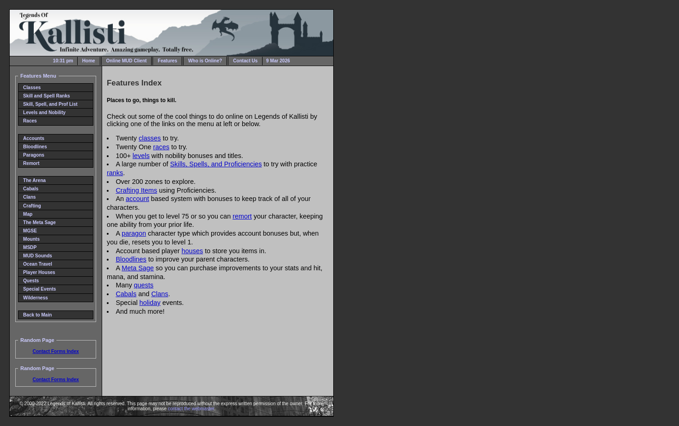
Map (27, 214)
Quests (31, 280)
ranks (115, 172)
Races (30, 120)
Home (88, 60)
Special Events (39, 289)
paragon (134, 233)
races (161, 147)
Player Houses (39, 272)
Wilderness (35, 297)
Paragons (33, 155)
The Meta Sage (39, 222)
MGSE (30, 230)
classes (150, 138)
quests (143, 285)
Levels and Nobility (44, 112)
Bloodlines (35, 146)
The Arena (34, 180)
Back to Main (37, 314)
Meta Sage (138, 268)
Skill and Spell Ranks (46, 95)
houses (192, 251)
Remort (31, 163)
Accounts (33, 138)
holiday (150, 302)
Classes (32, 87)
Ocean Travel (37, 264)
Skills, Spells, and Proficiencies (216, 164)
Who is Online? (205, 60)
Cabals (30, 188)
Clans (29, 197)
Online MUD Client (126, 60)
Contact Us (245, 60)
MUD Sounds (37, 255)
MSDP (30, 247)
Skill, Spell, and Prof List (50, 104)
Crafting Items (136, 190)
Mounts (31, 239)
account (137, 198)
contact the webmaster (191, 408)
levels (141, 155)
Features (167, 60)
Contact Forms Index (55, 351)
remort (242, 216)
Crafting (32, 205)
